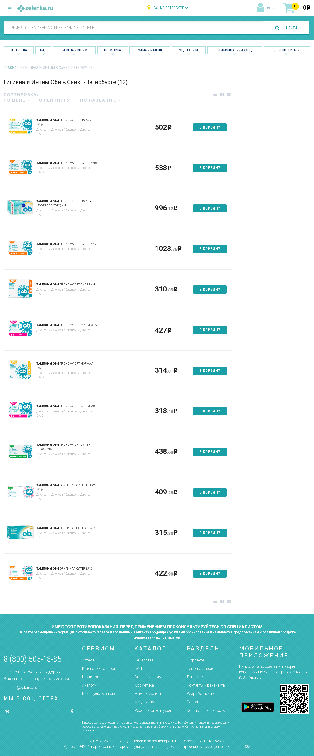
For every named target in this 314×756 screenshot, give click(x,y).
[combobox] (133, 27)
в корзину (209, 127)
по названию (101, 100)
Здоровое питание (287, 50)
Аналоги (89, 685)
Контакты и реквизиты (206, 685)
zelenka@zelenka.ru (20, 687)
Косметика (112, 50)
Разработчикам (200, 693)
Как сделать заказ (98, 693)
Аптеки (88, 660)
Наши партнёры (200, 668)
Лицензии (195, 677)
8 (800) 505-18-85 (32, 659)
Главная (11, 67)
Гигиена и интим (148, 677)
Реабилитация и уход (235, 50)
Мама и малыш (150, 50)
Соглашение (197, 702)
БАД (43, 50)
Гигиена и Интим (74, 50)
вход (271, 8)
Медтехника (188, 50)
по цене (17, 100)
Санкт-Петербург (169, 8)
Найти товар (93, 677)
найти (290, 28)
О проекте (195, 660)
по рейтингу (55, 100)
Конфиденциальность (206, 710)
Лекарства (18, 50)
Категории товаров (99, 668)
